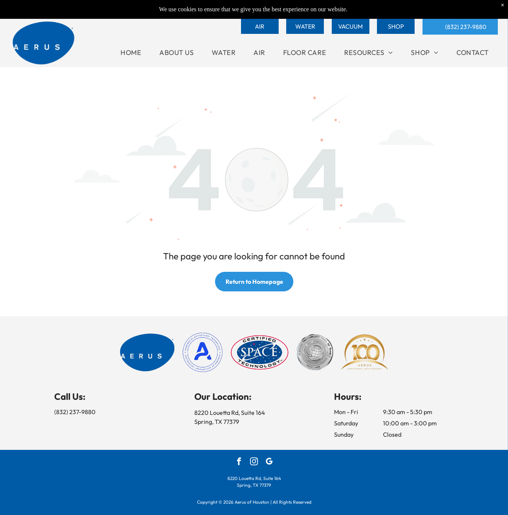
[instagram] (254, 462)
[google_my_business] (269, 462)
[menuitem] (130, 52)
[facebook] (239, 462)
